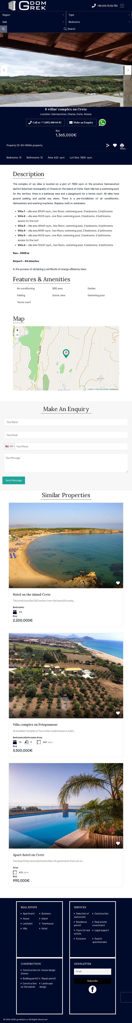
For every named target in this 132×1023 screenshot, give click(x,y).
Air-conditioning (26, 288)
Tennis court (24, 302)
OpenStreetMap (102, 389)
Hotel (44, 928)
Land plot (28, 923)
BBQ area (57, 288)
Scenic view (58, 295)
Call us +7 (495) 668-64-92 (47, 122)
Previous (3, 70)
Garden (92, 288)
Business (46, 913)
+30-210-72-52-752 (104, 6)
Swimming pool (96, 295)
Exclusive (81, 938)
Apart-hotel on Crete (28, 855)
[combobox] (33, 14)
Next (128, 70)
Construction (101, 913)
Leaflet (90, 389)
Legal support (102, 930)
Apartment (29, 913)
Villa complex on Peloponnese (35, 724)
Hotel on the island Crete (32, 594)
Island (45, 918)
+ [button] (17, 330)
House (26, 918)
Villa (25, 928)
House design (48, 970)
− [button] (17, 335)
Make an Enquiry (83, 122)
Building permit (31, 978)
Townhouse (48, 923)
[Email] (92, 972)
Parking (21, 295)
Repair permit (49, 978)
